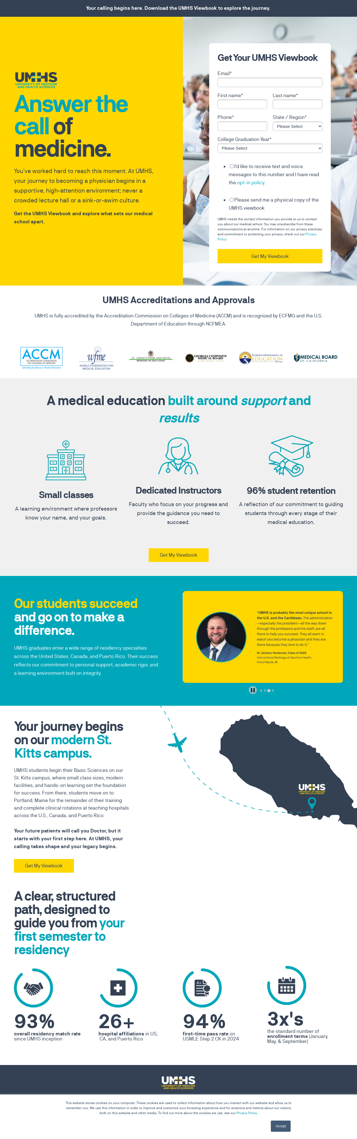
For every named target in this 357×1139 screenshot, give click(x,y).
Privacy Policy (247, 1113)
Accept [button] (281, 1126)
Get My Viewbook (178, 555)
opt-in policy (250, 182)
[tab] (261, 691)
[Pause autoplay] (253, 690)
